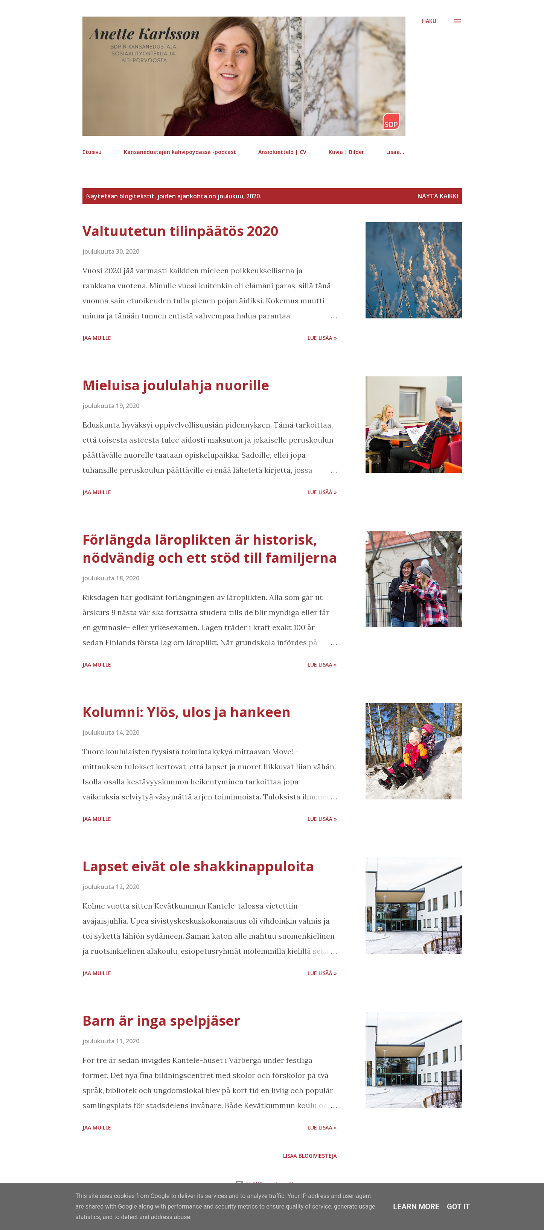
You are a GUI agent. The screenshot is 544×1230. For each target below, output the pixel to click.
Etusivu (92, 151)
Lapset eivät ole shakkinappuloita (198, 866)
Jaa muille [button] (96, 337)
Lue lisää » (322, 337)
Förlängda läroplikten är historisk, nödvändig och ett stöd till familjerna (209, 548)
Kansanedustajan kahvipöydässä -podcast (180, 151)
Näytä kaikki (438, 196)
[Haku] (429, 21)
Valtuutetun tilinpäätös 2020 (180, 231)
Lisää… (395, 151)
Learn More (416, 1206)
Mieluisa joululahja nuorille (175, 385)
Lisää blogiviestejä (310, 1155)
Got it (458, 1206)
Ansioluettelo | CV (282, 151)
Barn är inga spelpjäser (161, 1020)
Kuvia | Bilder (346, 151)
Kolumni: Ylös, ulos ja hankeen (186, 712)
